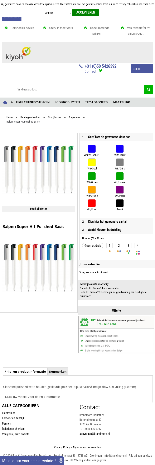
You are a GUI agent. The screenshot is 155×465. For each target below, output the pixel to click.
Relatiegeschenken (30, 117)
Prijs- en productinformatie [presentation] (25, 372)
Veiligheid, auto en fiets (15, 434)
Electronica (8, 413)
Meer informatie (62, 12)
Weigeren (105, 12)
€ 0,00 (136, 69)
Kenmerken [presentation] (58, 372)
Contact (90, 71)
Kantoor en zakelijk (13, 418)
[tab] (25, 371)
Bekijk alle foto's (38, 208)
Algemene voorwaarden (87, 447)
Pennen (6, 423)
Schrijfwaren (54, 117)
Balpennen (74, 117)
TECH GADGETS (96, 102)
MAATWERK (121, 102)
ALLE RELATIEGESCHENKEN (30, 102)
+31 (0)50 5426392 (100, 66)
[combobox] (80, 89)
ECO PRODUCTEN (67, 102)
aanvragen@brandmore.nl (94, 433)
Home (5, 102)
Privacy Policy (62, 447)
